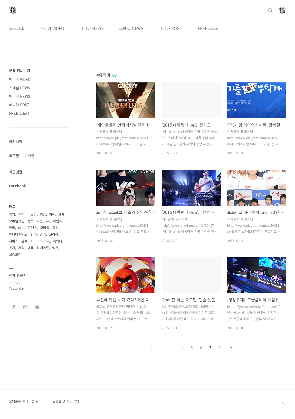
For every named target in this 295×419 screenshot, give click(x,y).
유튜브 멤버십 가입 (65, 401)
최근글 (14, 155)
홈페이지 (27, 241)
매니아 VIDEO (52, 28)
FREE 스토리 (209, 28)
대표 (30, 247)
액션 (55, 247)
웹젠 (52, 214)
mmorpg (43, 241)
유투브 (37, 307)
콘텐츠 (32, 227)
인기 (34, 234)
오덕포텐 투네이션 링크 (25, 401)
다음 (231, 348)
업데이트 (43, 247)
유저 (12, 247)
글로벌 (32, 214)
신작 (21, 214)
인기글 (29, 155)
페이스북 (13, 307)
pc (48, 220)
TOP (282, 403)
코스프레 (15, 254)
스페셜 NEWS (131, 28)
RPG (21, 227)
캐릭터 (57, 241)
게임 (21, 247)
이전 (152, 348)
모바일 (44, 227)
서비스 (13, 241)
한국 (12, 227)
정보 (30, 220)
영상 (43, 214)
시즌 (40, 220)
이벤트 (57, 220)
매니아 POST (170, 28)
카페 (61, 214)
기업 (12, 214)
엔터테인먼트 (18, 234)
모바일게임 (16, 220)
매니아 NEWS (92, 28)
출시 (43, 234)
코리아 (53, 234)
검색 (270, 10)
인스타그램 (25, 307)
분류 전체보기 (19, 70)
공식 (55, 227)
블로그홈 (16, 28)
